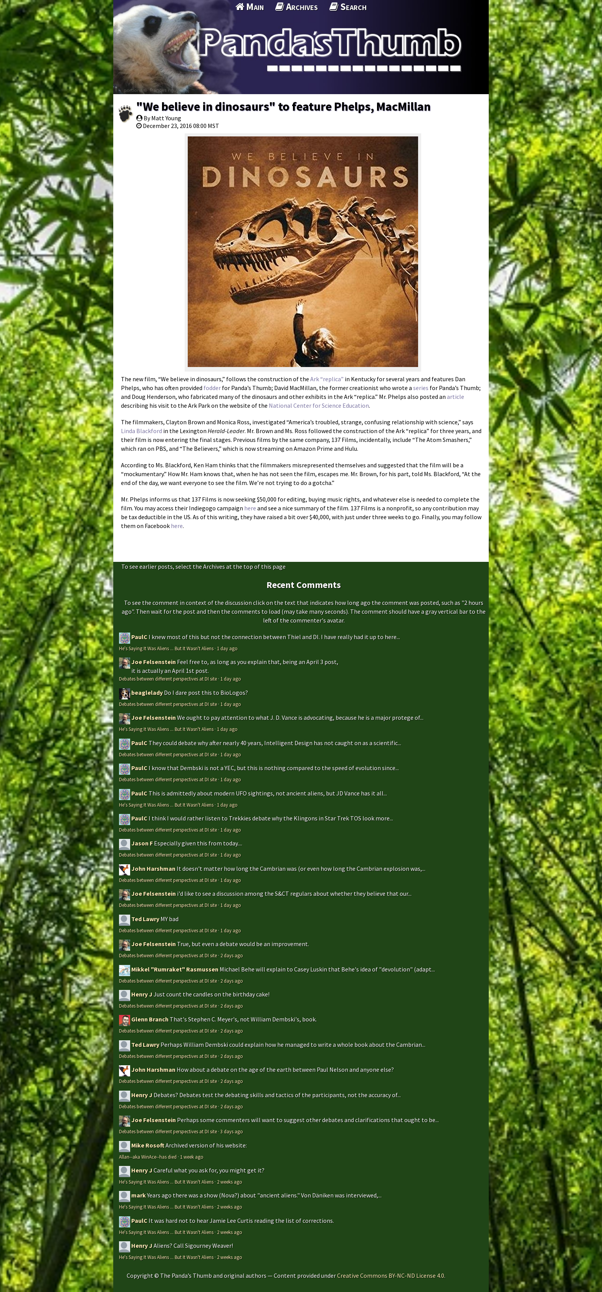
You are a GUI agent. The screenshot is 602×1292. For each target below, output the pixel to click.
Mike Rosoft (147, 1145)
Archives (296, 6)
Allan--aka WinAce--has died (148, 1157)
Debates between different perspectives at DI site (168, 679)
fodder (212, 388)
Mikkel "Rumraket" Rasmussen (174, 969)
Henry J (141, 994)
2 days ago (231, 955)
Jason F (142, 843)
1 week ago (191, 1157)
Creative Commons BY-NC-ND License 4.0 (390, 1275)
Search (348, 6)
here (250, 508)
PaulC (139, 637)
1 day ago (227, 648)
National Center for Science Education (319, 405)
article (455, 396)
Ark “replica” (327, 379)
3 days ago (231, 1131)
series (420, 388)
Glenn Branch (150, 1019)
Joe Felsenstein (153, 662)
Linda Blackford (141, 431)
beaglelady (147, 692)
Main (249, 6)
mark (138, 1195)
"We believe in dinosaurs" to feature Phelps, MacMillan (283, 106)
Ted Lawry (145, 919)
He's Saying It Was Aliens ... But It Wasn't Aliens (166, 648)
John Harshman (153, 868)
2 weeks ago (229, 1182)
